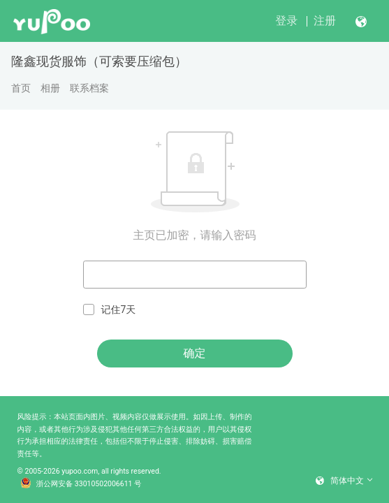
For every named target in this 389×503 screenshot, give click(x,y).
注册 (325, 20)
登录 (286, 20)
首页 (21, 88)
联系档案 (89, 88)
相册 (50, 88)
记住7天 (109, 310)
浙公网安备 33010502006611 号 (81, 484)
